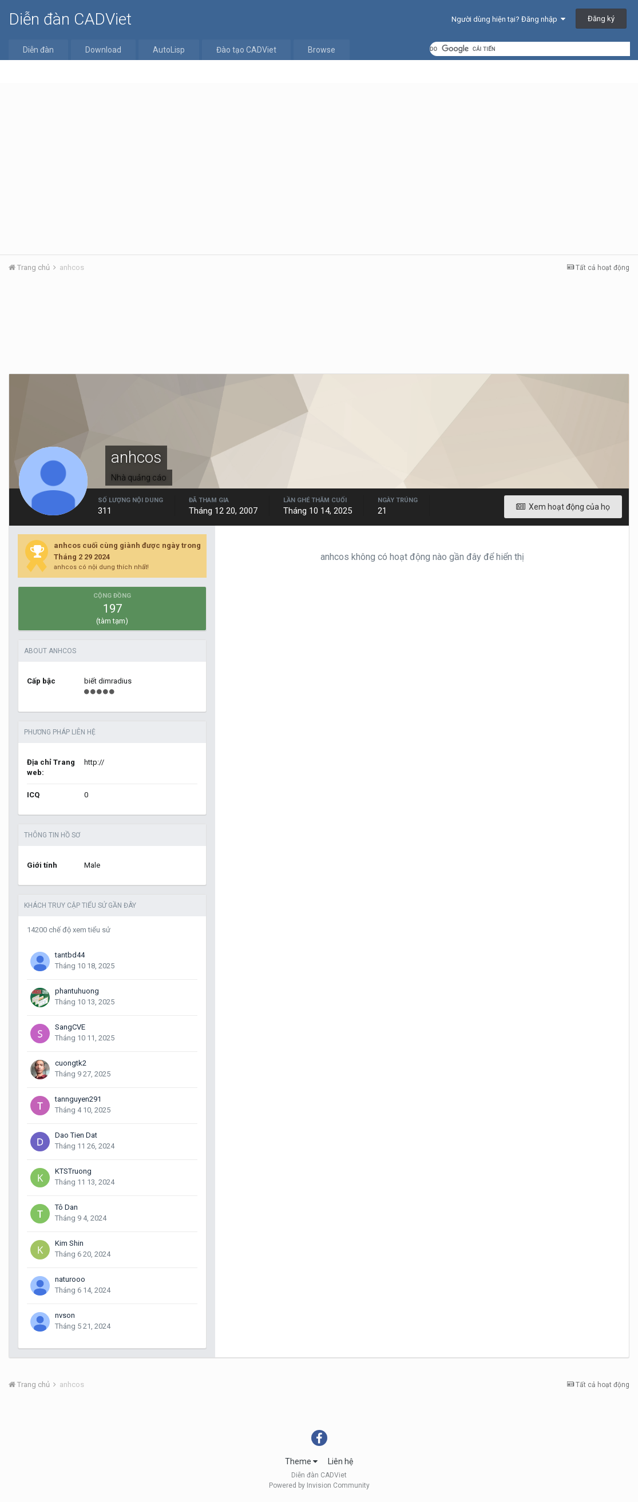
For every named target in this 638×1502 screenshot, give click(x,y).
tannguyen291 (78, 1099)
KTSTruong (73, 1171)
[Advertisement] (319, 169)
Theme (301, 1461)
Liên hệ (340, 1461)
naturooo (70, 1279)
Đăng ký (601, 18)
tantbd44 (70, 955)
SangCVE (70, 1027)
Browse (321, 49)
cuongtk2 (70, 1063)
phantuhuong (77, 991)
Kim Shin (69, 1243)
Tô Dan (66, 1207)
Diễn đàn (38, 49)
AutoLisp (169, 49)
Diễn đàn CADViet (70, 19)
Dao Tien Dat (76, 1135)
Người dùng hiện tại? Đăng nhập (508, 19)
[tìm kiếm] (530, 49)
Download (103, 49)
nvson (65, 1315)
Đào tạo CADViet (246, 49)
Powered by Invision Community (319, 1485)
